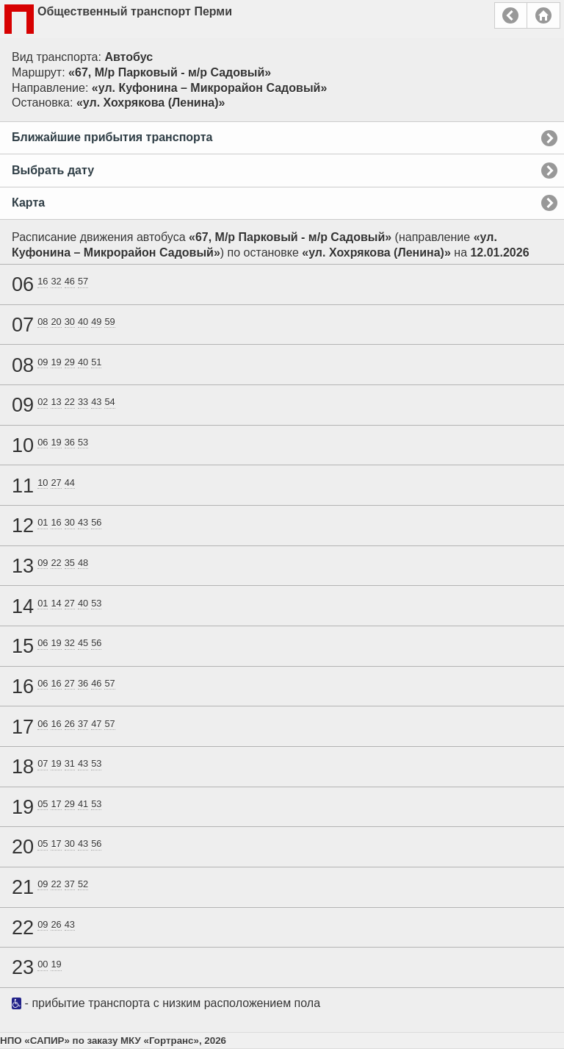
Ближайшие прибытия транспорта (112, 137)
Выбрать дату (53, 170)
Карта (28, 202)
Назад (510, 15)
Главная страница (543, 15)
